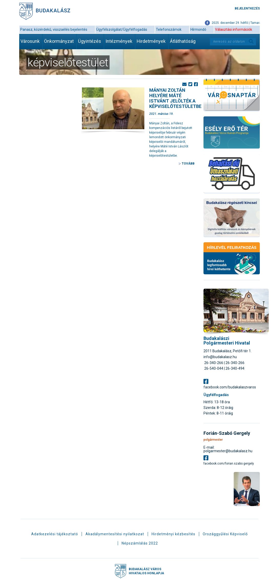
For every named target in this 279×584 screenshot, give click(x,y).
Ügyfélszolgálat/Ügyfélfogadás (121, 29)
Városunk (30, 41)
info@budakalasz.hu (220, 357)
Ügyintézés (89, 41)
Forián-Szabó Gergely (226, 433)
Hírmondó (198, 29)
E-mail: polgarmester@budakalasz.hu (227, 449)
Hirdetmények (151, 41)
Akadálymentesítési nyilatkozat (114, 534)
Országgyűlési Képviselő (225, 534)
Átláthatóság (183, 41)
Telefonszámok (168, 29)
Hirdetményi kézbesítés (173, 534)
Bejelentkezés (247, 8)
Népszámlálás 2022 (140, 543)
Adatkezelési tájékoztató (54, 534)
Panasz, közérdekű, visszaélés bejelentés (53, 29)
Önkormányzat (59, 41)
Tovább (188, 163)
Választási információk (233, 29)
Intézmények (118, 41)
